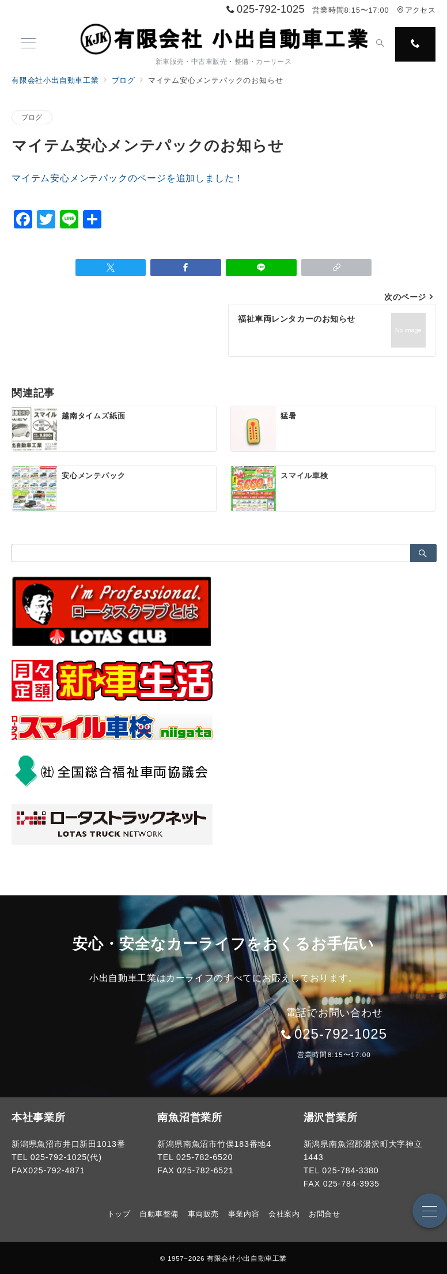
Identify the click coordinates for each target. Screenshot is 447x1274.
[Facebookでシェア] (185, 267)
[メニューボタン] (28, 44)
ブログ (32, 117)
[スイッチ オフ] (380, 44)
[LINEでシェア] (261, 267)
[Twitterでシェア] (110, 267)
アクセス (416, 10)
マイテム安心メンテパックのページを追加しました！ (128, 178)
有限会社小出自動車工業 (247, 1258)
